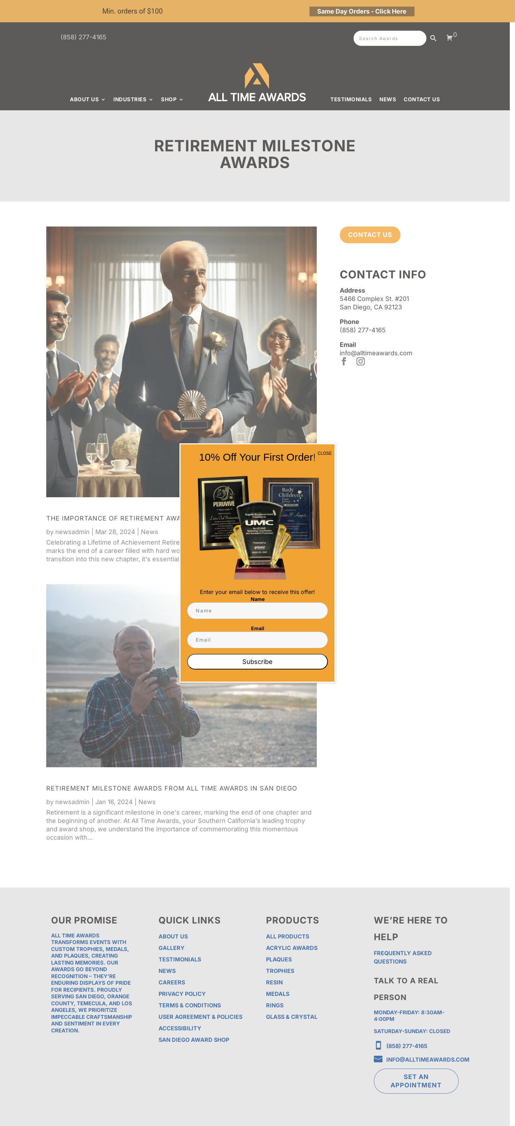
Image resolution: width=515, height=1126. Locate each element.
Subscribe (257, 661)
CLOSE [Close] (324, 453)
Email (257, 628)
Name (258, 599)
